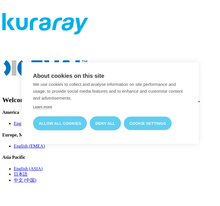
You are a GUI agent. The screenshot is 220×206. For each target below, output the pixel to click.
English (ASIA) (28, 168)
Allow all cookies (60, 123)
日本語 (21, 174)
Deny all (105, 123)
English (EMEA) (29, 146)
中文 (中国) (25, 180)
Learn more (42, 106)
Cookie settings (147, 123)
